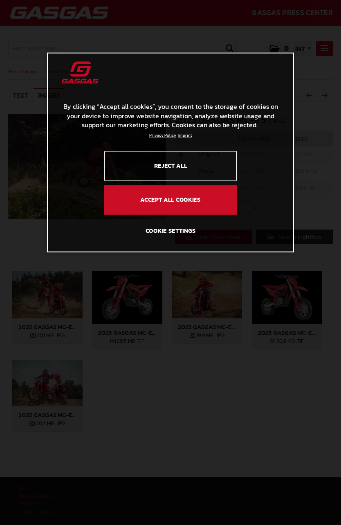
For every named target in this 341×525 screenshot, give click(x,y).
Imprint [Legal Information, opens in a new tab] (185, 135)
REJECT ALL (170, 165)
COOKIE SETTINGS (171, 231)
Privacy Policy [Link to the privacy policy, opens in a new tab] (162, 135)
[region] (170, 152)
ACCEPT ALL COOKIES (170, 199)
